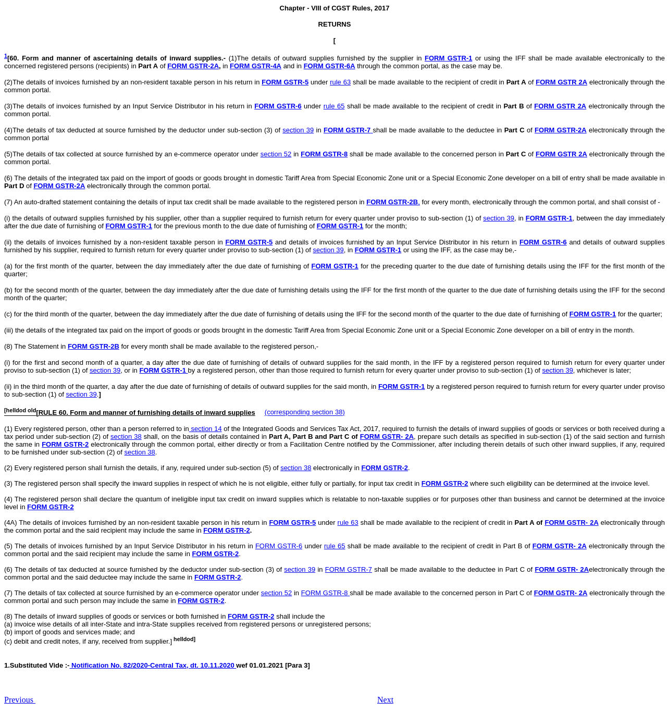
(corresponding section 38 (304, 412)
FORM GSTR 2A (561, 82)
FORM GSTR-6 (277, 106)
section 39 (298, 130)
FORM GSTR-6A (329, 66)
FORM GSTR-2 (65, 444)
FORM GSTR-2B (93, 346)
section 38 (126, 436)
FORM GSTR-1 (448, 58)
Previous (19, 699)
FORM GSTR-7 (348, 569)
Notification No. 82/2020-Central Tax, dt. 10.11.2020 (152, 665)
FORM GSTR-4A (255, 66)
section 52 (276, 154)
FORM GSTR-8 (324, 154)
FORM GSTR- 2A (387, 436)
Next (385, 699)
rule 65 (334, 106)
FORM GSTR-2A (193, 66)
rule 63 (340, 82)
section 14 (205, 429)
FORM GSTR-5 (285, 82)
